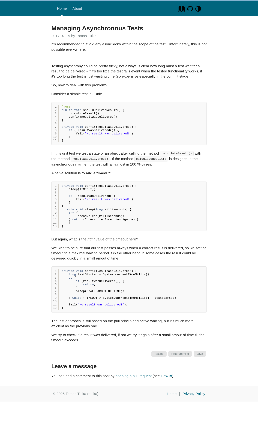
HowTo (166, 401)
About (77, 8)
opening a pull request (133, 401)
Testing (159, 379)
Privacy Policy (193, 419)
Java (200, 379)
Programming (180, 379)
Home (62, 8)
